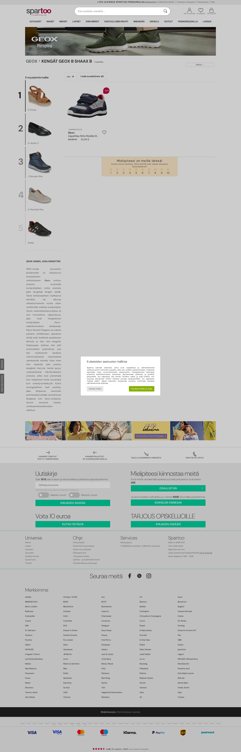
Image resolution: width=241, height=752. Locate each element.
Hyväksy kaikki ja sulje (141, 389)
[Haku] (165, 11)
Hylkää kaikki (95, 389)
